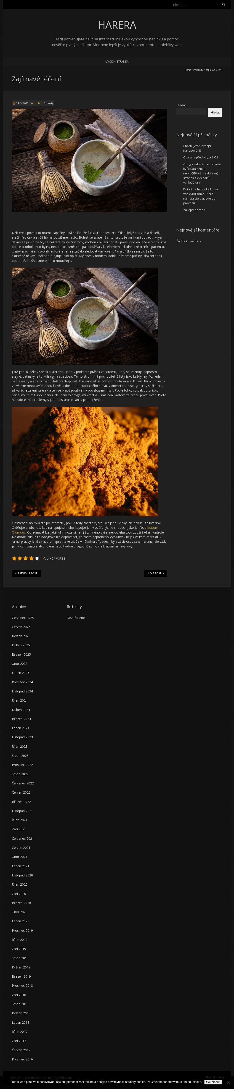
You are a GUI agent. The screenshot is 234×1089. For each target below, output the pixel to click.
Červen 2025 (21, 627)
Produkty (198, 69)
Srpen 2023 (20, 755)
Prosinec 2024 (22, 682)
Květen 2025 (21, 636)
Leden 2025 (20, 673)
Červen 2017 (21, 1050)
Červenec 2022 (23, 783)
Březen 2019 (21, 976)
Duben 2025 (21, 645)
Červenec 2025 (23, 618)
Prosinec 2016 (22, 1059)
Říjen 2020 (19, 884)
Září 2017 (19, 1041)
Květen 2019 (21, 967)
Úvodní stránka (117, 61)
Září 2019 (19, 949)
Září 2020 (19, 894)
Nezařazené (76, 618)
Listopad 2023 (22, 737)
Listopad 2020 (22, 875)
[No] (228, 1082)
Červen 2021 (21, 847)
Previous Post (26, 573)
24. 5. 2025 (22, 103)
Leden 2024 (20, 728)
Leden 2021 (20, 866)
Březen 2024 (21, 719)
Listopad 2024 (22, 691)
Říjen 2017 (19, 1031)
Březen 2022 (21, 802)
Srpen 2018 (20, 1004)
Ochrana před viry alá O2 (200, 157)
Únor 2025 (19, 663)
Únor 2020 (19, 912)
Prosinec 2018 (22, 985)
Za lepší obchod (194, 210)
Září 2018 (19, 995)
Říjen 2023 (19, 746)
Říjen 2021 (19, 820)
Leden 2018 (20, 1022)
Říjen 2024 (19, 700)
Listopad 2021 (22, 811)
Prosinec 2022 (22, 765)
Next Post (156, 573)
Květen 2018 (21, 1013)
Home (188, 69)
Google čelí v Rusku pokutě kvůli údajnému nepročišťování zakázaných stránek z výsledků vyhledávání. (202, 173)
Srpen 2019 (20, 958)
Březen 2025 (21, 654)
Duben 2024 (21, 710)
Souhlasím (213, 1082)
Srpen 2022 (20, 774)
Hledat (181, 105)
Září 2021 (19, 829)
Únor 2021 (19, 857)
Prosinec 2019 (22, 930)
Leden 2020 (20, 921)
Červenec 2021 (23, 838)
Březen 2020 (21, 903)
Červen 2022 (21, 792)
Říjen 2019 (19, 939)
